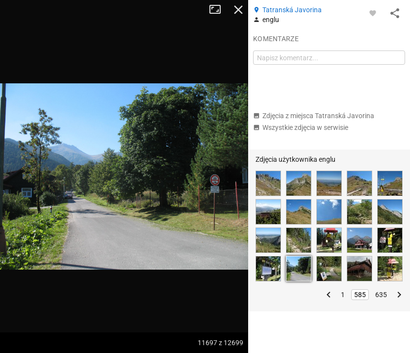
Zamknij (238, 10)
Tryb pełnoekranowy (219, 10)
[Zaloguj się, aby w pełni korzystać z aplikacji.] (373, 13)
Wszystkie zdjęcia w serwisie (300, 127)
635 (381, 295)
